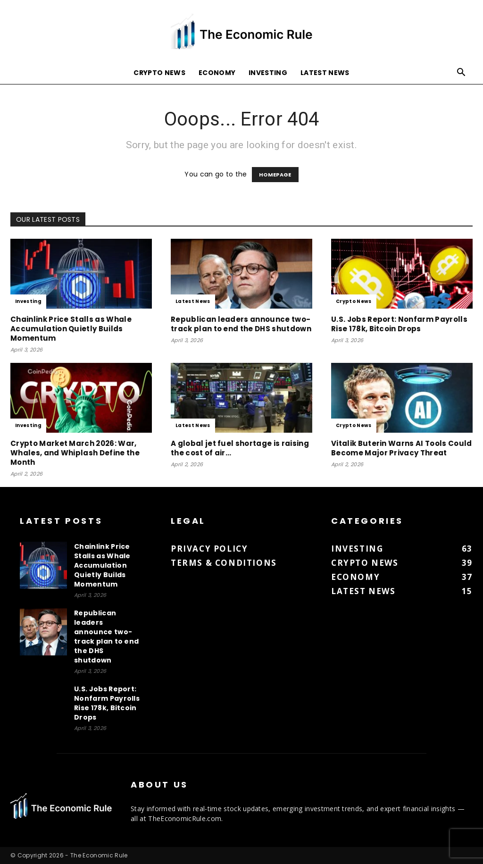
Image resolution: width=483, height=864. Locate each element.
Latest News (325, 72)
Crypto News (159, 72)
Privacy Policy (209, 548)
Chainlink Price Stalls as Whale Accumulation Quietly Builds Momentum (71, 328)
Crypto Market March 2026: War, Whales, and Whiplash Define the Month (75, 452)
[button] (461, 73)
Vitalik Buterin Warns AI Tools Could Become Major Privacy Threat (401, 448)
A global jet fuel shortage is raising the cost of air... (240, 448)
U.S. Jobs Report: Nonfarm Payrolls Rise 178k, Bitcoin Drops (399, 324)
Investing (268, 72)
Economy (217, 72)
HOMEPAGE (275, 174)
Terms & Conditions (224, 562)
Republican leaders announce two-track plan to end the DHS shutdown (241, 324)
